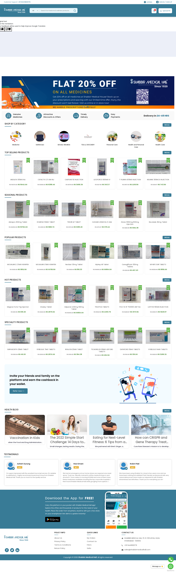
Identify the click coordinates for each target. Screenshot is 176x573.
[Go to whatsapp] (170, 566)
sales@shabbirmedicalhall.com (137, 551)
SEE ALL (167, 125)
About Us (58, 539)
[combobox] (34, 10)
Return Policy (59, 549)
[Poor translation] (8, 29)
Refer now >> (18, 392)
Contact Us (92, 543)
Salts (89, 549)
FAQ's (89, 546)
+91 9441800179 (24, 2)
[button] (83, 106)
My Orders (91, 539)
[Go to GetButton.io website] (170, 570)
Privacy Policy (59, 543)
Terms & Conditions (62, 546)
